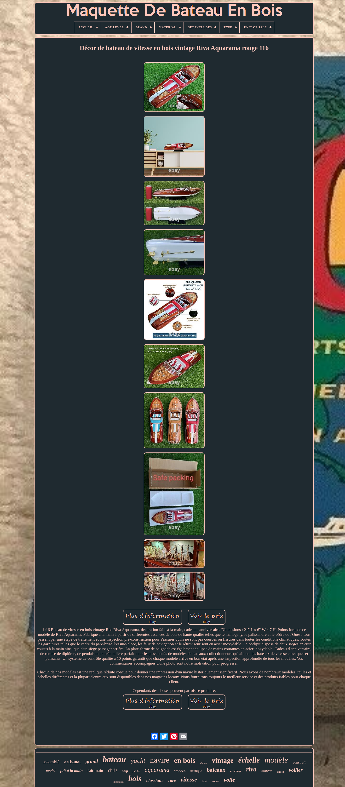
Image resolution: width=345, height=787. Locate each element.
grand (92, 761)
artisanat (72, 761)
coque (215, 781)
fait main (95, 770)
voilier (295, 770)
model (50, 771)
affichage (236, 771)
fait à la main (71, 770)
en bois (184, 760)
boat (204, 781)
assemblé (51, 761)
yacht (138, 760)
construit (299, 762)
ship (125, 771)
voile (229, 780)
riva (251, 769)
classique (155, 780)
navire (159, 760)
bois (135, 778)
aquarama (157, 769)
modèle (276, 759)
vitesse (189, 779)
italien (280, 771)
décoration (119, 782)
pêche (136, 771)
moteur (266, 771)
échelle (249, 760)
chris (112, 770)
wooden (180, 771)
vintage (222, 760)
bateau (114, 759)
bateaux (216, 770)
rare (172, 780)
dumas (203, 763)
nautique (196, 771)
